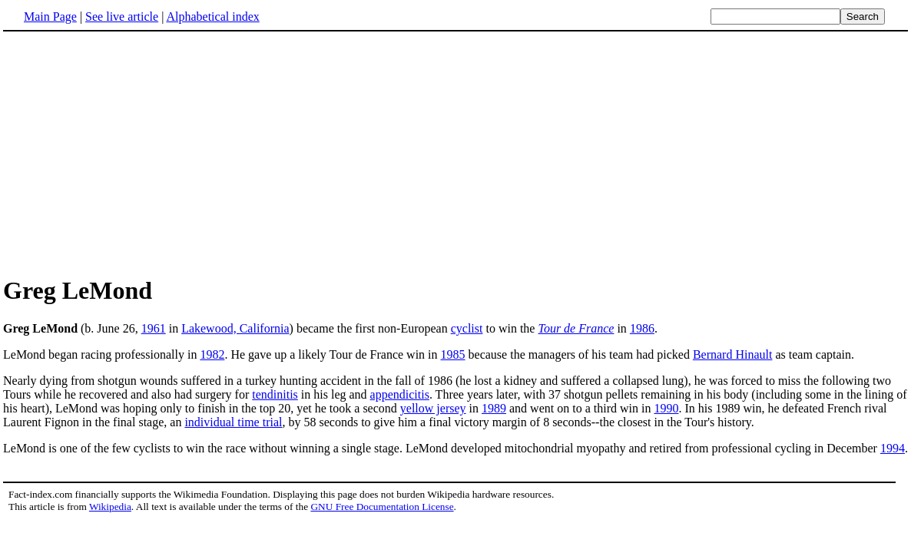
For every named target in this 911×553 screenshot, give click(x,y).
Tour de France (576, 328)
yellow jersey (433, 408)
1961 (153, 328)
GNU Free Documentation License (381, 506)
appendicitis (399, 394)
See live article (121, 16)
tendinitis (275, 394)
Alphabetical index (212, 16)
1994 (892, 448)
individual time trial (233, 422)
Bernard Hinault (733, 354)
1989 (494, 408)
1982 (212, 354)
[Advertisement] (132, 152)
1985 (453, 354)
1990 (666, 408)
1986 (642, 328)
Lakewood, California (235, 328)
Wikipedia (110, 506)
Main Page (50, 16)
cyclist (467, 328)
